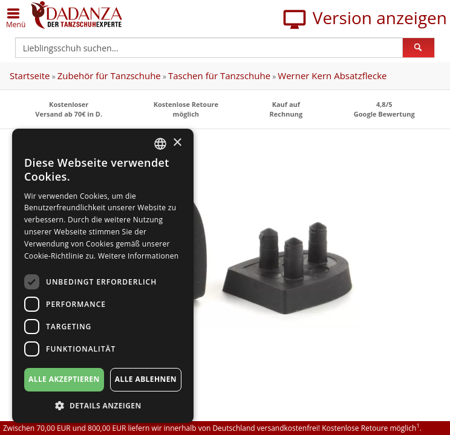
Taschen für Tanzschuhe (219, 75)
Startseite (30, 75)
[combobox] (160, 144)
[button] (102, 405)
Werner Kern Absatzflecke (332, 75)
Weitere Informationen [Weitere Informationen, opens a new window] (138, 256)
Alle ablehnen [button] (146, 379)
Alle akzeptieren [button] (64, 379)
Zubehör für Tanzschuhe (109, 75)
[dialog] (103, 276)
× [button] (176, 142)
